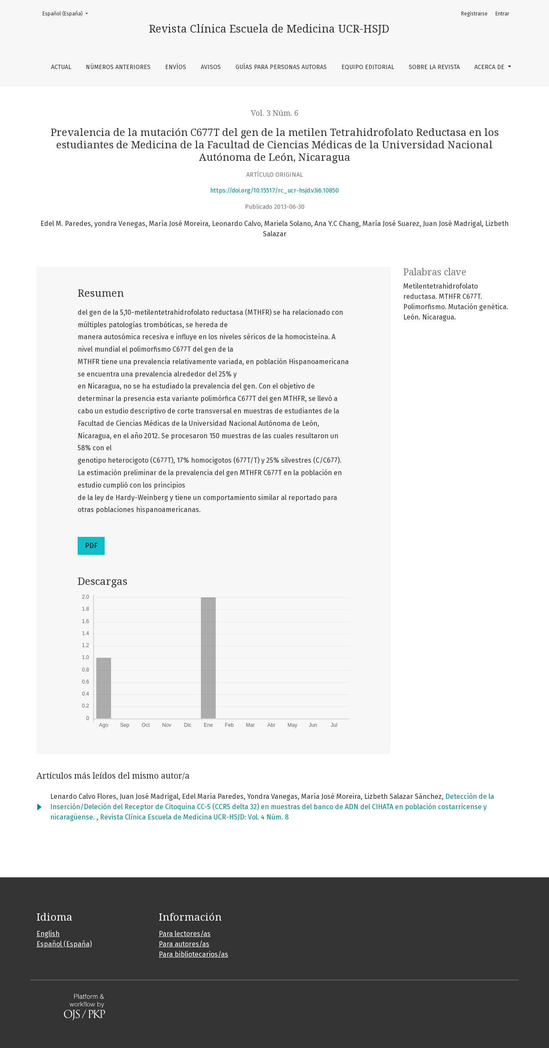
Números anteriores (118, 67)
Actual (61, 67)
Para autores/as (184, 944)
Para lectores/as (185, 934)
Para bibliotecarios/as (193, 954)
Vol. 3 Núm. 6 (275, 113)
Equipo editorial (367, 67)
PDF (91, 546)
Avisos (211, 67)
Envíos (175, 67)
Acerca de (490, 67)
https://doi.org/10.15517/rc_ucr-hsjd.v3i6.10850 (274, 190)
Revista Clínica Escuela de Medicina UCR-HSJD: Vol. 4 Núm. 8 (194, 817)
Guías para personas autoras (281, 67)
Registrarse (474, 14)
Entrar (502, 14)
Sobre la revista (434, 67)
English (48, 934)
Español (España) (68, 13)
